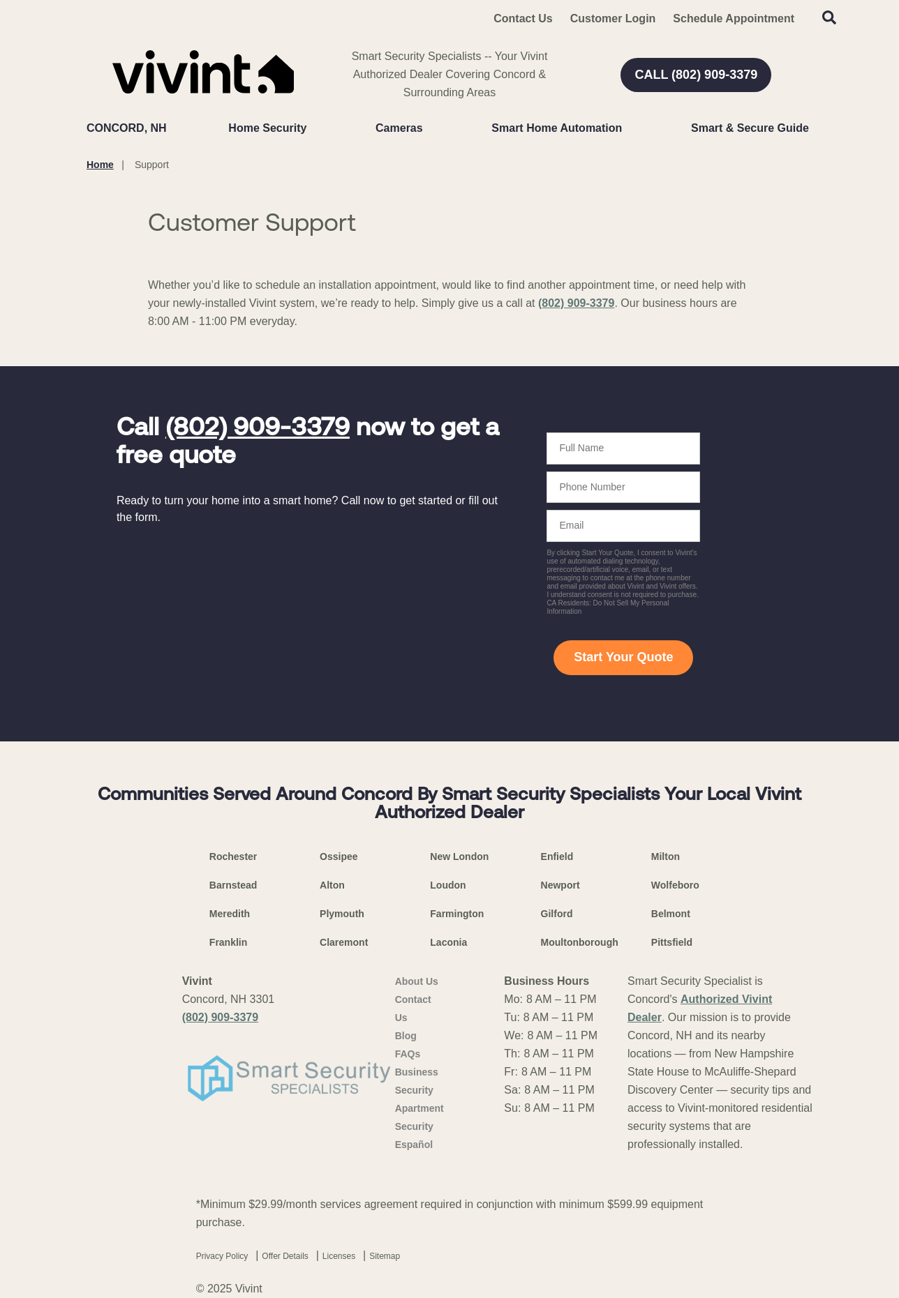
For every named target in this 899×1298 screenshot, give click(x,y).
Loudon (448, 885)
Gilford (557, 913)
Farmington (457, 913)
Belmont (670, 913)
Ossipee (338, 856)
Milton (665, 856)
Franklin (228, 942)
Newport (560, 885)
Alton (332, 885)
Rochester (233, 856)
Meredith (229, 913)
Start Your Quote (623, 657)
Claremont (344, 942)
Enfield (557, 856)
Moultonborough (579, 942)
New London (459, 856)
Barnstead (233, 885)
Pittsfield (671, 942)
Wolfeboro (675, 885)
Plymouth (342, 913)
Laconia (448, 942)
